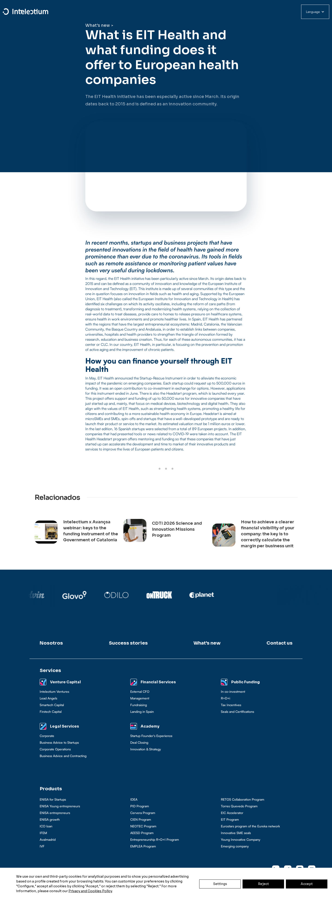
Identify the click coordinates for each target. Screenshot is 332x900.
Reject (263, 884)
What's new (97, 25)
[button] (315, 12)
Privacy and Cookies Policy (90, 891)
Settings (220, 884)
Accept (307, 884)
